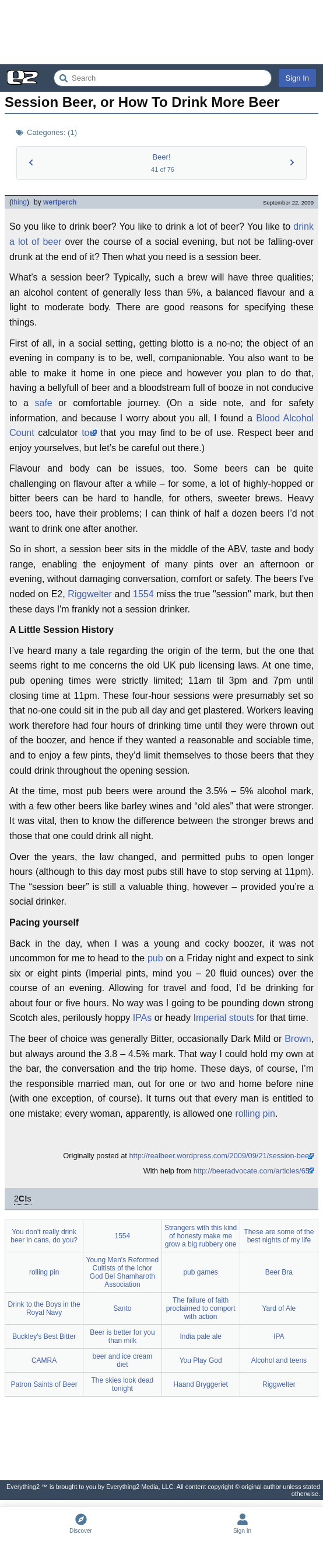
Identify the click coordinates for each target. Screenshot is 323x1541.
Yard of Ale (279, 1308)
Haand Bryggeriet (200, 1384)
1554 (143, 594)
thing (19, 202)
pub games (200, 1272)
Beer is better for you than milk (122, 1336)
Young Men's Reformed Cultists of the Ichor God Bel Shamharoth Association (122, 1272)
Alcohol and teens (279, 1360)
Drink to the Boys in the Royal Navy (44, 1308)
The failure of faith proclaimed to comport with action (201, 1308)
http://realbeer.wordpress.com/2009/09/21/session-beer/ (221, 1155)
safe (43, 403)
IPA (278, 1336)
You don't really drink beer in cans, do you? (44, 1236)
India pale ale (200, 1336)
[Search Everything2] (163, 78)
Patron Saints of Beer (44, 1384)
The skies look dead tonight (123, 1384)
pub (155, 958)
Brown (298, 1039)
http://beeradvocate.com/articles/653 (254, 1170)
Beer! (161, 157)
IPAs (142, 1018)
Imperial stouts (223, 1018)
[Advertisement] (161, 32)
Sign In (297, 78)
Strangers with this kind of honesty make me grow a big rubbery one (200, 1236)
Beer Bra (279, 1272)
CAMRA (44, 1360)
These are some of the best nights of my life (279, 1236)
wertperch (59, 202)
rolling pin (255, 1113)
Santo (122, 1308)
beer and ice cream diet (123, 1360)
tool (89, 433)
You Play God (201, 1360)
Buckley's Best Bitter (44, 1336)
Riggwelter (90, 594)
